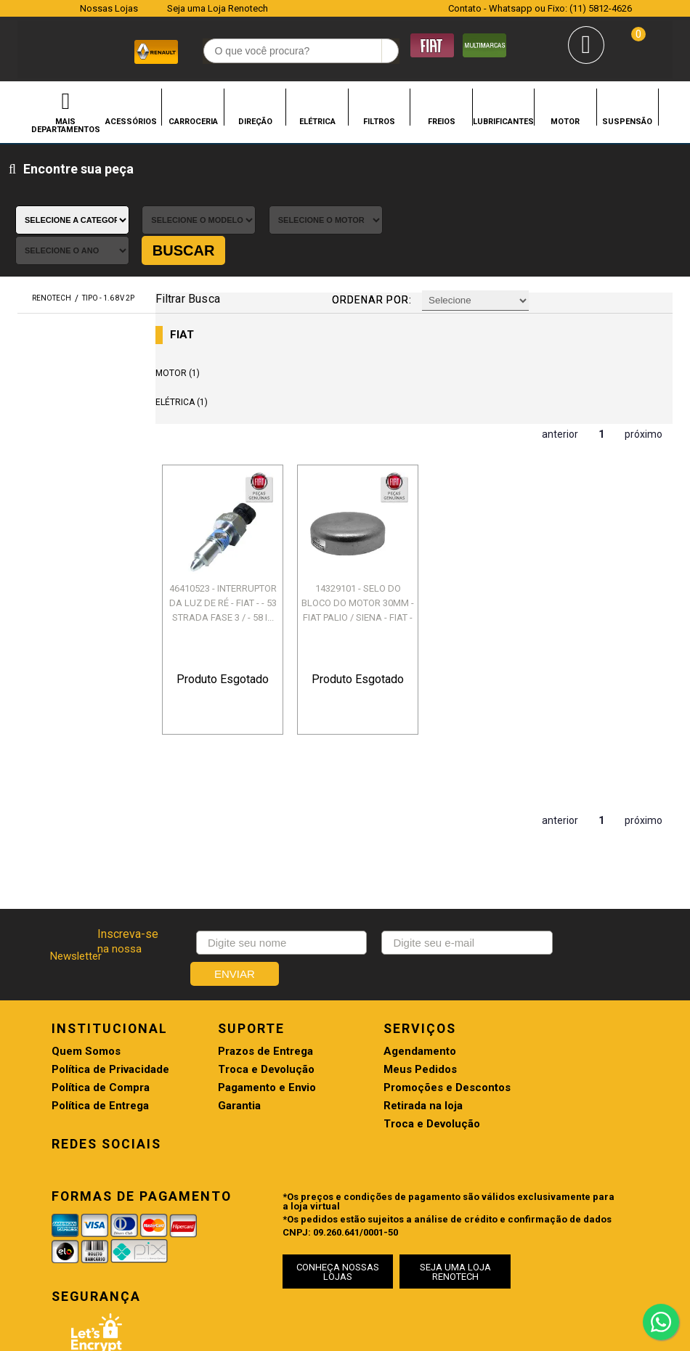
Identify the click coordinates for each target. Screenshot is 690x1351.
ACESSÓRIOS (131, 121)
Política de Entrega (100, 1006)
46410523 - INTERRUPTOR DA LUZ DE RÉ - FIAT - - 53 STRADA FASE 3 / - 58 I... (225, 521)
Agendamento (381, 952)
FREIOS (441, 121)
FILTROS (379, 121)
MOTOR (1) (183, 292)
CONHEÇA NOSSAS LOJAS (336, 1157)
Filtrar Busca (192, 217)
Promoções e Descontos (408, 988)
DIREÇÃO (255, 121)
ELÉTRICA (317, 121)
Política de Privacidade (110, 970)
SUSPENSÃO (627, 121)
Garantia (219, 1006)
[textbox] (279, 51)
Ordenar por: (373, 219)
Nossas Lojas (109, 8)
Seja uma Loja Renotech (217, 8)
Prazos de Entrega (245, 952)
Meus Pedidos (381, 970)
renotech (51, 218)
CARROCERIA (193, 121)
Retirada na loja (384, 1006)
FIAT (188, 254)
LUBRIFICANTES (503, 121)
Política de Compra (101, 988)
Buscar (631, 171)
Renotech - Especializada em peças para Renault (37, 49)
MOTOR (565, 121)
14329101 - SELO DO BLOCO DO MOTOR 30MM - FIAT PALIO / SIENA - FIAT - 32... (353, 521)
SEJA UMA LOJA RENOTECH (440, 1157)
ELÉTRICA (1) (187, 321)
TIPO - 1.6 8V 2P (108, 218)
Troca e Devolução (246, 970)
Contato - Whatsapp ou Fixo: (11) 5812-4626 (540, 8)
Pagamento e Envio (247, 988)
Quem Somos (86, 952)
